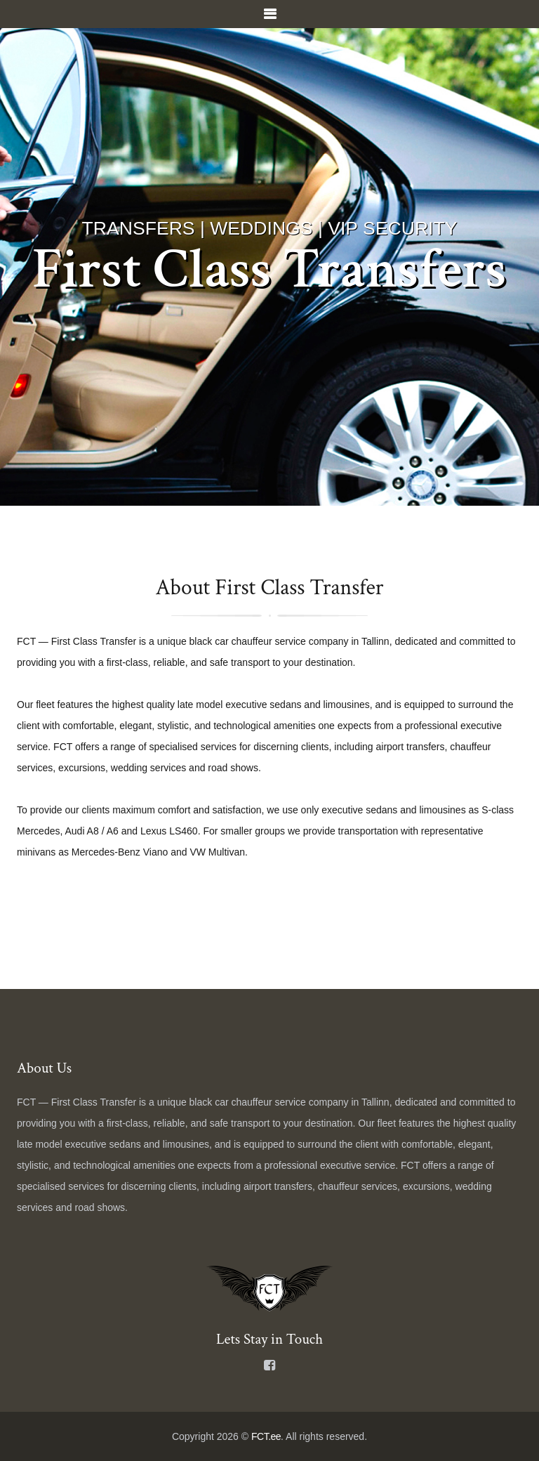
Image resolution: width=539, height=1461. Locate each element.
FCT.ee (266, 1436)
